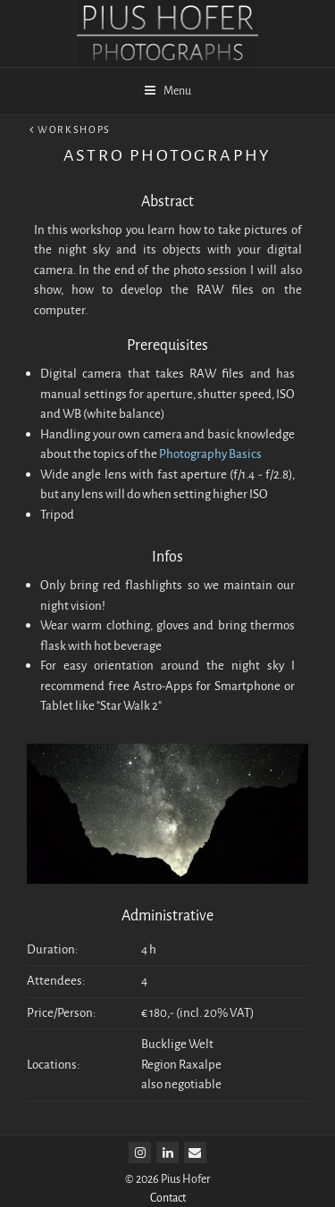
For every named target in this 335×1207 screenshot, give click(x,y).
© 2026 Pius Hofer (168, 1178)
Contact (168, 1197)
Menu (168, 90)
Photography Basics (210, 453)
